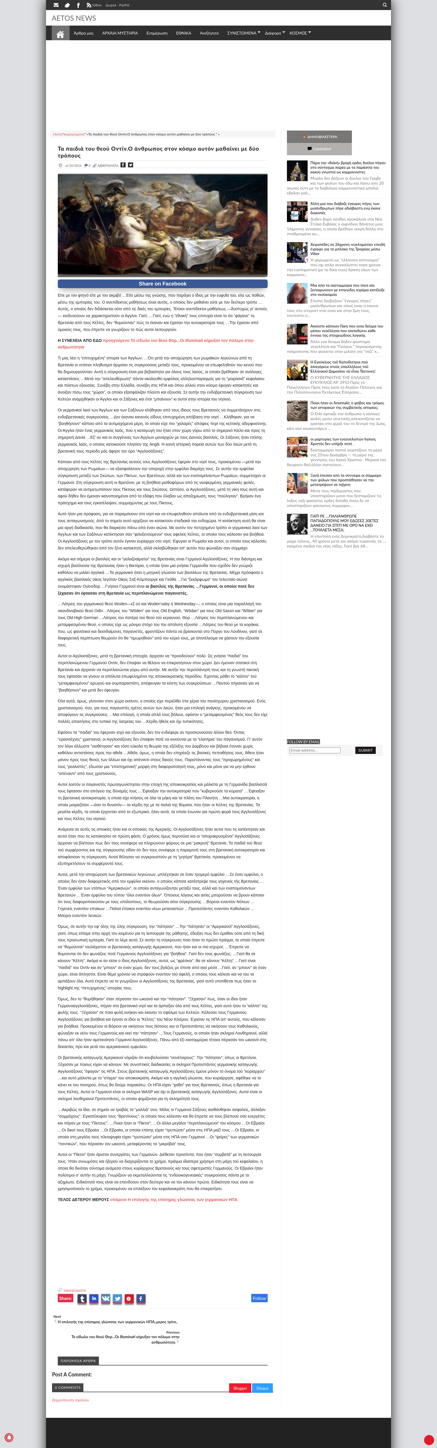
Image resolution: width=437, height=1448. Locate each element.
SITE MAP (133, 1443)
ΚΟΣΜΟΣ (298, 32)
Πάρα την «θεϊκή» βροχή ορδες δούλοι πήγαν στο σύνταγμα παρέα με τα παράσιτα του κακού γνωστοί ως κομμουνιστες (348, 155)
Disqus (262, 1372)
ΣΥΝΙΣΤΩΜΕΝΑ (241, 32)
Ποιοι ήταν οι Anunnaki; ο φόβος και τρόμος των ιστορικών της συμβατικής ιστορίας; (347, 392)
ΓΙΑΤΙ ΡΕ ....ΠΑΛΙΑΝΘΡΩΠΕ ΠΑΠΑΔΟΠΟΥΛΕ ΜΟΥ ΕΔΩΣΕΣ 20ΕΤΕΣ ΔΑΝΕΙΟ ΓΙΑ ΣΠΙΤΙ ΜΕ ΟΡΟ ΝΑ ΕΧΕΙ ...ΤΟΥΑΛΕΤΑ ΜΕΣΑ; (344, 510)
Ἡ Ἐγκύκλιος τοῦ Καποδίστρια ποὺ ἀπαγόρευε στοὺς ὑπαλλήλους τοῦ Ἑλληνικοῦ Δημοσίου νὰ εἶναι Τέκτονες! (342, 354)
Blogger (240, 1372)
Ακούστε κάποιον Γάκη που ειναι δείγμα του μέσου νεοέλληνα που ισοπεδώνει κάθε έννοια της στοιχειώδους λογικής (346, 318)
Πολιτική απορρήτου (159, 1443)
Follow (259, 1298)
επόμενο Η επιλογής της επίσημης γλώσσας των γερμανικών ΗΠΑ (173, 1199)
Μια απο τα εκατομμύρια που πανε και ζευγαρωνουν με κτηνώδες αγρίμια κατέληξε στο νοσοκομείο (347, 277)
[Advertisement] (218, 84)
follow (93, 6)
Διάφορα (273, 32)
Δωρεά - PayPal (117, 5)
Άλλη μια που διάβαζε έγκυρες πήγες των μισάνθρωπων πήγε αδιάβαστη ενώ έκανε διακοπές (345, 196)
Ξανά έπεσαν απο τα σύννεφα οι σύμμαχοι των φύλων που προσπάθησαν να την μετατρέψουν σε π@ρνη (346, 467)
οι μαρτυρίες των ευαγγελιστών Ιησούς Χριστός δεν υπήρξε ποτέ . (343, 429)
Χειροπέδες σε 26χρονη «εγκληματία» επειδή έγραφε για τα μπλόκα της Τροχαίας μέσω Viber (347, 237)
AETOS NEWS (75, 17)
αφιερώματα (75, 1290)
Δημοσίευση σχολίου (70, 1384)
